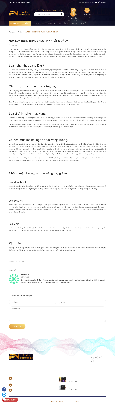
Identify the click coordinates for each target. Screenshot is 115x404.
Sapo (77, 399)
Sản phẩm (37, 383)
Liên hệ (13, 370)
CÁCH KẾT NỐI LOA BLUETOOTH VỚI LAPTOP (85, 383)
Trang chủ (37, 376)
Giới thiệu (37, 380)
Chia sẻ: (11, 262)
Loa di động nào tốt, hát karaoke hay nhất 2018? (87, 376)
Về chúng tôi (40, 370)
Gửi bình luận (17, 327)
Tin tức (36, 386)
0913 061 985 (87, 15)
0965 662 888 (17, 382)
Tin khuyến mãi (67, 370)
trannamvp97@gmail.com (21, 387)
